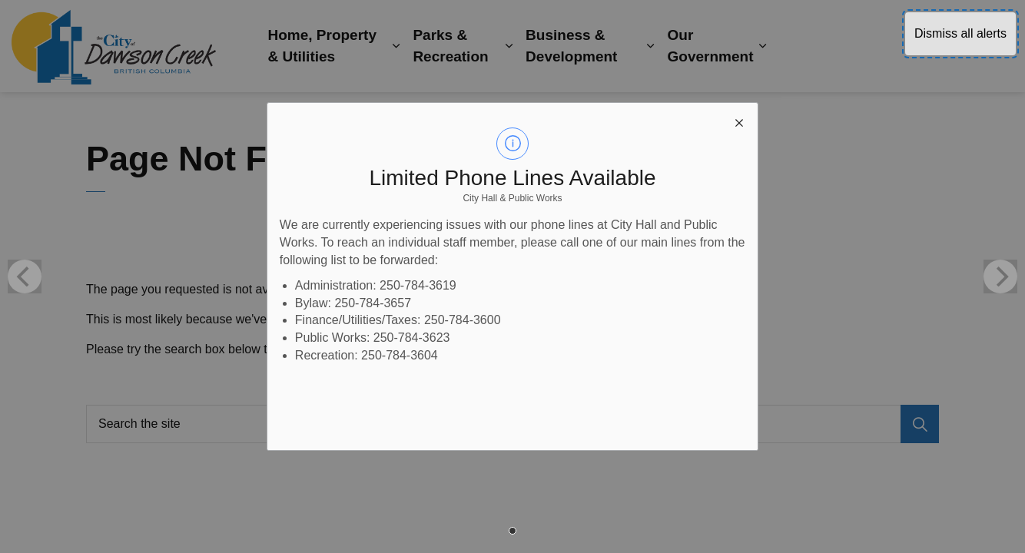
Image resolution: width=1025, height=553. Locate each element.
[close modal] (739, 121)
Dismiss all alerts (960, 33)
